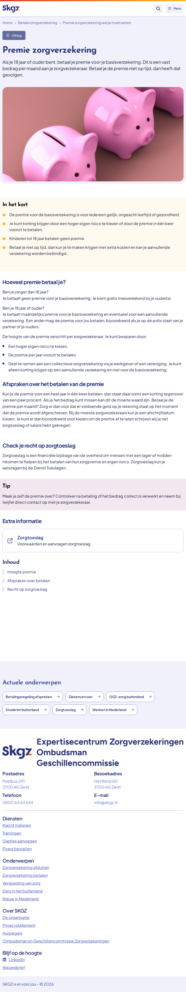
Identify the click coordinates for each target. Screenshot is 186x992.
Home (7, 22)
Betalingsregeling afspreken (33, 696)
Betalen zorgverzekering (37, 22)
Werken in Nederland (113, 709)
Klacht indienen (16, 825)
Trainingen (11, 833)
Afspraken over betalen (26, 580)
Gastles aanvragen (19, 840)
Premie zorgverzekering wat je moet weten (97, 22)
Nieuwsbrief (13, 967)
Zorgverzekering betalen (25, 875)
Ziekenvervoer (84, 696)
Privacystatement (18, 925)
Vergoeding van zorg (21, 883)
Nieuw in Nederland (20, 898)
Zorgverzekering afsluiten (25, 867)
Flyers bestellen (17, 848)
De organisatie (15, 917)
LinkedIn (13, 959)
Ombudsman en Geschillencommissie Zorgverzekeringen (55, 940)
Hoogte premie (19, 572)
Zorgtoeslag (70, 709)
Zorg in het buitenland (22, 890)
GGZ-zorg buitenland (130, 696)
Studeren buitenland (26, 709)
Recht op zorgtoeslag (24, 589)
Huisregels (12, 933)
